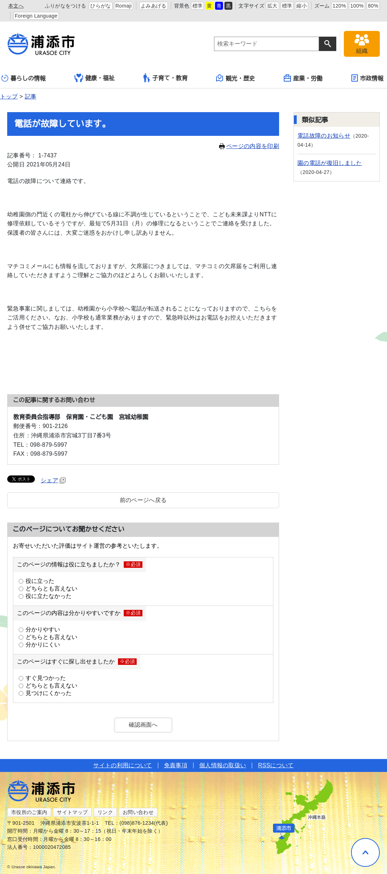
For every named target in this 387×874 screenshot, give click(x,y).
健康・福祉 (94, 78)
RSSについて (275, 765)
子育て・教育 (166, 77)
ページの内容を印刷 (249, 146)
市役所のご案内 (29, 812)
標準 (197, 6)
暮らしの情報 (23, 78)
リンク (105, 812)
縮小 (301, 6)
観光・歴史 (235, 78)
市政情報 (367, 78)
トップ (9, 96)
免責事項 (175, 765)
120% (339, 6)
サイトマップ (72, 812)
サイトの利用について (122, 765)
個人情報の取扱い (222, 765)
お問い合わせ (138, 812)
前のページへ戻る (143, 500)
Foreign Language (36, 16)
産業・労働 (303, 78)
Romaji (123, 6)
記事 (31, 96)
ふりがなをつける (65, 6)
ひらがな (100, 6)
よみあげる (154, 6)
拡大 (272, 6)
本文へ (16, 6)
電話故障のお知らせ (323, 136)
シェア (53, 480)
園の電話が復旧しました (329, 163)
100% (357, 6)
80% (373, 6)
